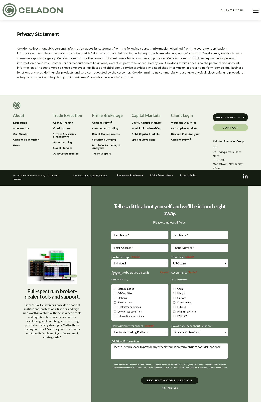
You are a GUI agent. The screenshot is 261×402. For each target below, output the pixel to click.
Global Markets (62, 148)
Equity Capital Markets (147, 122)
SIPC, (92, 176)
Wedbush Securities (183, 122)
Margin (181, 293)
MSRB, (99, 176)
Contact (230, 127)
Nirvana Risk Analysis (185, 134)
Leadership (20, 122)
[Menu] (256, 11)
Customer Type (125, 257)
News (16, 145)
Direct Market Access (106, 134)
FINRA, (85, 176)
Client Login (232, 10)
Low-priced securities (130, 311)
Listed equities (126, 288)
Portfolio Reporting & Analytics (106, 147)
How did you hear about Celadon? (191, 326)
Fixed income (125, 302)
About (18, 115)
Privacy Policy (188, 175)
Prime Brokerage (107, 115)
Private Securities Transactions (64, 135)
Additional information (125, 341)
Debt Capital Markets (146, 134)
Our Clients (20, 134)
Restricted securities (129, 306)
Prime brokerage (186, 311)
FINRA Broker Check (161, 175)
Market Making (62, 142)
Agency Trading (63, 122)
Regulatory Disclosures (130, 175)
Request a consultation (169, 380)
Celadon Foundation (26, 139)
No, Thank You (169, 387)
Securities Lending (104, 139)
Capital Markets (145, 115)
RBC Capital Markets (184, 128)
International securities (131, 316)
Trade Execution (67, 115)
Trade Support (101, 153)
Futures (181, 306)
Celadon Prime (102, 122)
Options (122, 297)
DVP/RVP (182, 316)
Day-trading (184, 302)
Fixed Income (61, 128)
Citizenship (182, 257)
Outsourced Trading (66, 153)
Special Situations (143, 139)
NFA (105, 176)
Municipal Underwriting (146, 128)
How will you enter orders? (132, 326)
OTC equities (125, 293)
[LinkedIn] (245, 176)
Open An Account (230, 117)
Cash (180, 288)
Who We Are (21, 128)
